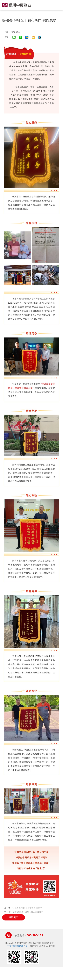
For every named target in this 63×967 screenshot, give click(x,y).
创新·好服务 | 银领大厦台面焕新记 (28, 912)
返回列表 (13, 917)
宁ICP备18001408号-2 (17, 946)
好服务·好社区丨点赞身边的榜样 (27, 908)
